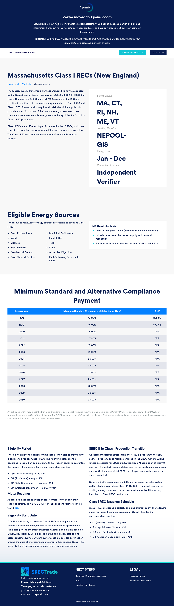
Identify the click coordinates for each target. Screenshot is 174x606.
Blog (77, 580)
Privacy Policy (137, 576)
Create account (131, 52)
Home (10, 84)
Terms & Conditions (140, 580)
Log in (156, 52)
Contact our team (85, 585)
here (17, 507)
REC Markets (24, 84)
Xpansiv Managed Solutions (90, 576)
